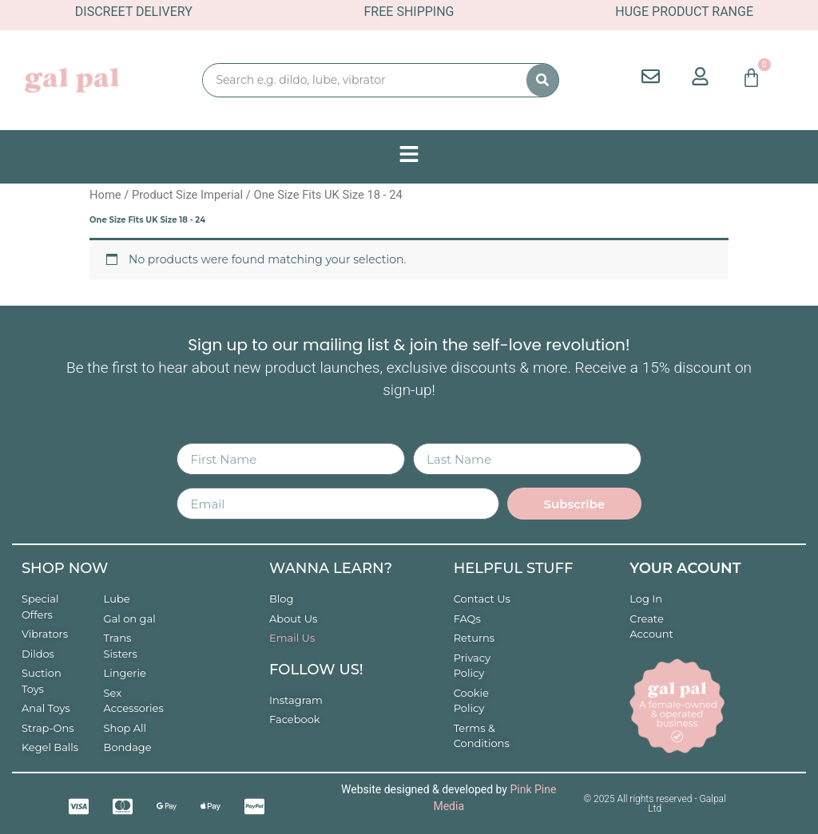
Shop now (65, 568)
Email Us (292, 637)
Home (105, 195)
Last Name (444, 436)
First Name (208, 436)
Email (192, 481)
